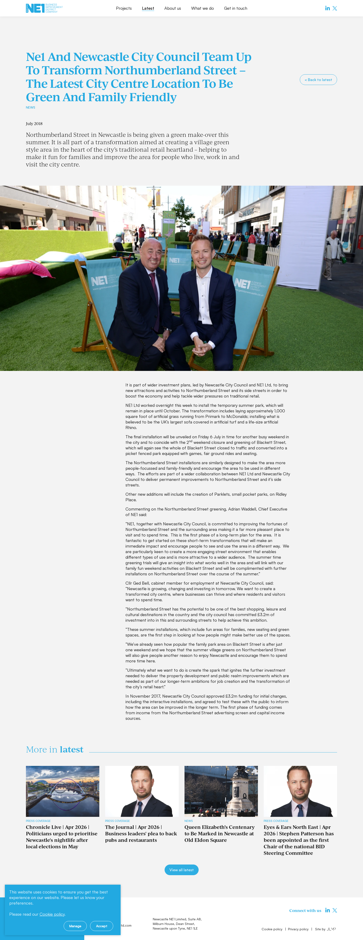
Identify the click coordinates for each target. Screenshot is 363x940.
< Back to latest (318, 79)
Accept (101, 926)
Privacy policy (299, 929)
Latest (148, 8)
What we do (202, 8)
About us (172, 8)
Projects (124, 8)
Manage (75, 926)
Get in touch (235, 8)
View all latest (181, 870)
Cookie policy (272, 929)
